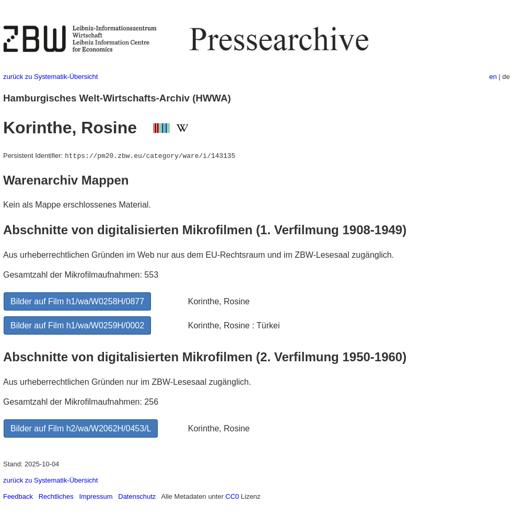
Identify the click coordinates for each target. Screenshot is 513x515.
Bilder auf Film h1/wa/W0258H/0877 (77, 301)
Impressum (95, 496)
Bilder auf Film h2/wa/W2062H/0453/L (80, 428)
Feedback (18, 496)
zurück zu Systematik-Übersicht (50, 77)
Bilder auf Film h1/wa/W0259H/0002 (77, 325)
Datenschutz (137, 496)
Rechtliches (56, 496)
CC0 (232, 496)
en (493, 77)
